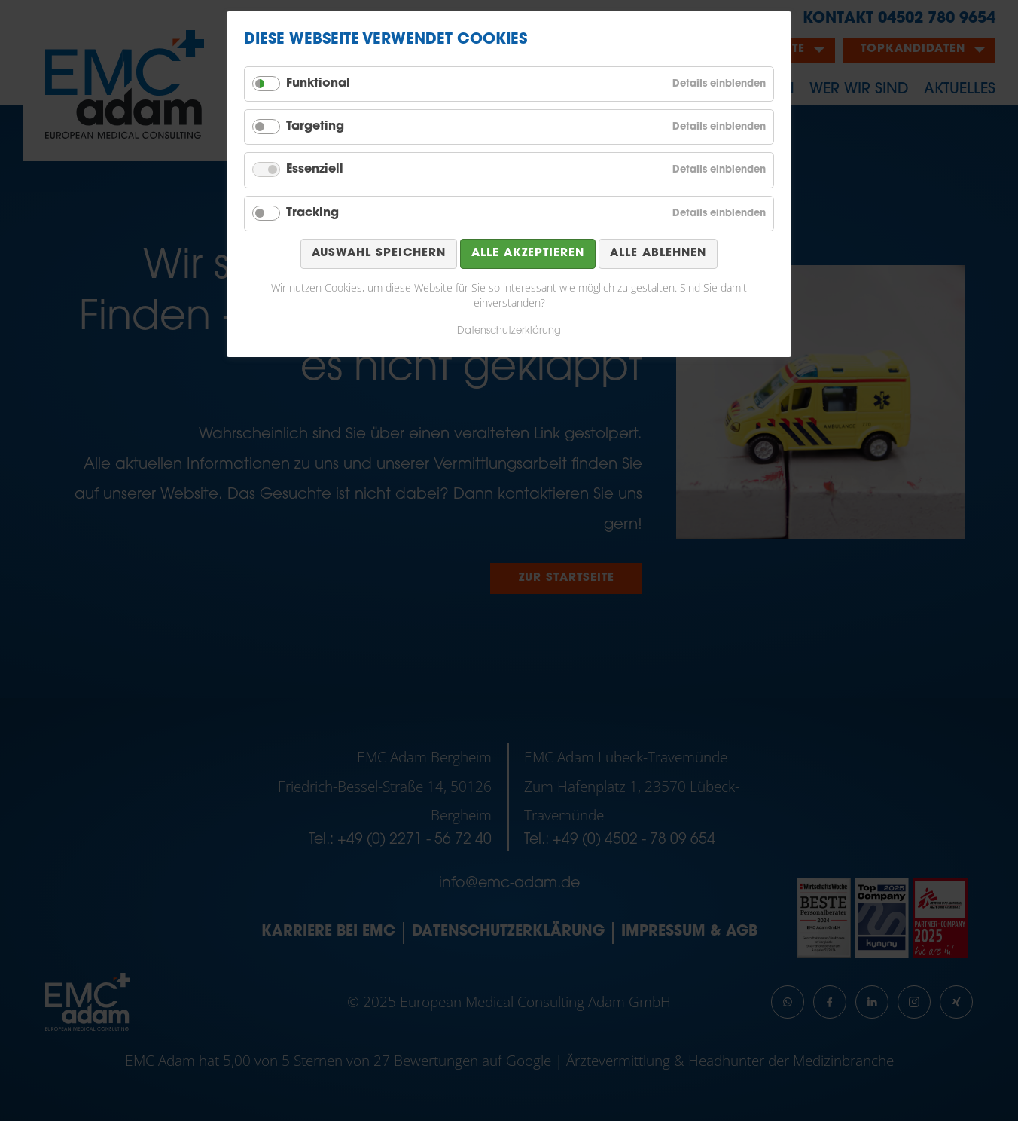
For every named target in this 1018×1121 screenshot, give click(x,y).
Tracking (312, 213)
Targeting (315, 127)
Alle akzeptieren (527, 253)
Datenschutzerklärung (509, 331)
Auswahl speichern (379, 253)
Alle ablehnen (658, 253)
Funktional (318, 84)
